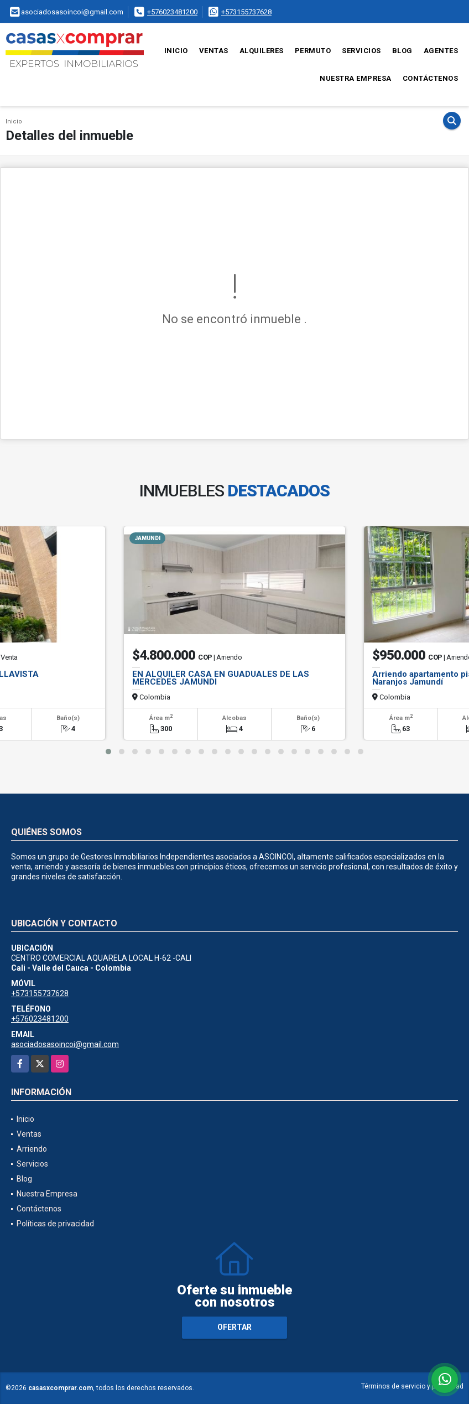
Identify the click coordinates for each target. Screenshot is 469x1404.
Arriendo (32, 1148)
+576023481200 (172, 12)
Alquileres (261, 50)
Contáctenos (430, 78)
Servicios (361, 50)
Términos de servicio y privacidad (412, 1386)
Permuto (313, 50)
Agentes (441, 50)
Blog (402, 50)
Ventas (213, 50)
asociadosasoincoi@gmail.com (65, 1044)
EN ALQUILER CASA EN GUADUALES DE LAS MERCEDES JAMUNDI (220, 678)
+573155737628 (246, 12)
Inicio (176, 50)
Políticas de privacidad (55, 1223)
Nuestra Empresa (356, 78)
